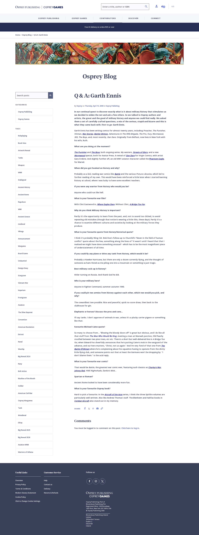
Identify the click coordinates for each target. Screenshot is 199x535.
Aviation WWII (23, 445)
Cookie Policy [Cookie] (20, 497)
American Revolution (26, 327)
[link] (85, 408)
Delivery (47, 489)
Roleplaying (22, 136)
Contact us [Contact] (48, 484)
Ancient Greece (24, 217)
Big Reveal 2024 (24, 356)
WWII (20, 172)
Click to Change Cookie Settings (27, 501)
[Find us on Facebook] (89, 481)
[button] (163, 6)
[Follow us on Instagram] (95, 481)
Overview (19, 480)
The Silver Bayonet (25, 312)
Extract (21, 334)
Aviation (21, 305)
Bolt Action (22, 371)
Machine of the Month (26, 378)
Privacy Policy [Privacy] (20, 484)
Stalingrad (22, 180)
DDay (20, 423)
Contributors (108, 18)
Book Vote (22, 143)
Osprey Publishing (25, 112)
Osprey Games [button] (79, 18)
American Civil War (25, 393)
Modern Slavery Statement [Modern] (25, 493)
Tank (20, 408)
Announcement (24, 239)
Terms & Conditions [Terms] (23, 489)
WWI (20, 209)
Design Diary (23, 268)
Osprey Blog (27, 35)
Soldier (21, 386)
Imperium (21, 290)
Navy (20, 364)
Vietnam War (23, 283)
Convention (22, 320)
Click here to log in (130, 428)
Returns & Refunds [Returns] (51, 493)
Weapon (21, 165)
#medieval (22, 415)
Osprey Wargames (25, 400)
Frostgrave (22, 297)
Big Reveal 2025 (24, 430)
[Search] (146, 7)
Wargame (22, 246)
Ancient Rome (23, 194)
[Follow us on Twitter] (101, 481)
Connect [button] (156, 18)
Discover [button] (133, 18)
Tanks (20, 158)
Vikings (21, 231)
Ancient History (24, 187)
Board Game (23, 253)
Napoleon (22, 202)
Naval (20, 342)
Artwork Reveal (24, 150)
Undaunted (22, 261)
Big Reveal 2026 (24, 437)
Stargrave (22, 275)
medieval (21, 224)
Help (45, 480)
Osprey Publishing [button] (48, 18)
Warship (21, 349)
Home (17, 35)
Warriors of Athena (25, 452)
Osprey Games (24, 119)
